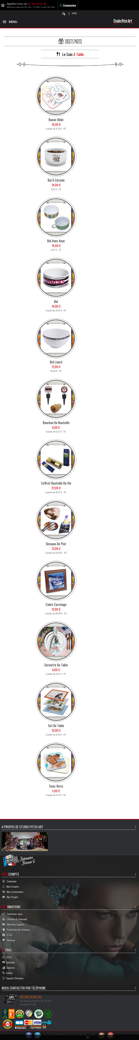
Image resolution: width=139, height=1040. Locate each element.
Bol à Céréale (56, 180)
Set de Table (56, 726)
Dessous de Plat (56, 544)
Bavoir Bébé (56, 120)
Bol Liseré (56, 362)
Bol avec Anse (56, 241)
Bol (56, 301)
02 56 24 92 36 (37, 3)
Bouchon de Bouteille (56, 423)
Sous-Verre (56, 786)
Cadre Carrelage (56, 604)
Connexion (68, 5)
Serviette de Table (56, 665)
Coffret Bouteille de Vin (56, 483)
